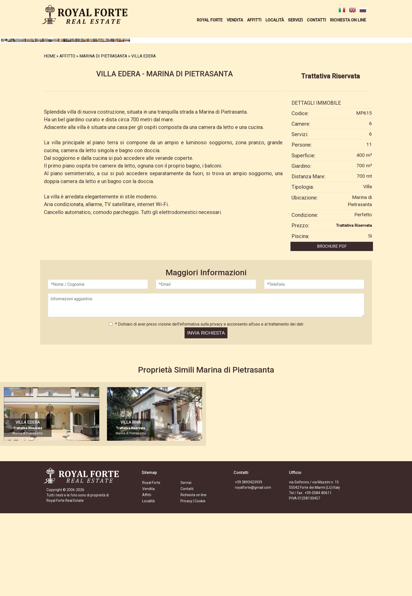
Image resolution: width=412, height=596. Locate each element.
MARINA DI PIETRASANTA (103, 140)
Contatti (186, 573)
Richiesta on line (193, 579)
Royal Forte (151, 567)
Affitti (146, 579)
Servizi (185, 567)
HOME (49, 140)
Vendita (148, 573)
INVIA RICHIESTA (206, 417)
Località (148, 585)
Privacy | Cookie (192, 585)
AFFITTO (67, 140)
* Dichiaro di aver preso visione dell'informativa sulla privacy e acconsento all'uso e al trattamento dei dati (208, 408)
